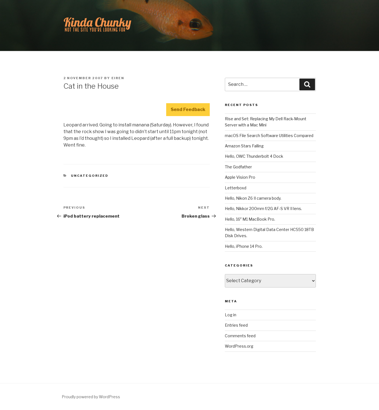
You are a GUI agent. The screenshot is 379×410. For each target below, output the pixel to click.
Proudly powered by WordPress (91, 396)
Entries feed (236, 325)
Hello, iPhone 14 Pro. (244, 246)
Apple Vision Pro (240, 177)
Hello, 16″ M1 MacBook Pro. (250, 219)
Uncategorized (89, 176)
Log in (230, 314)
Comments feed (240, 335)
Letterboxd (235, 187)
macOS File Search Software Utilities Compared (269, 135)
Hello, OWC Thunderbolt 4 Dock (254, 156)
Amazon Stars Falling (244, 145)
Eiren (118, 78)
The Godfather (238, 166)
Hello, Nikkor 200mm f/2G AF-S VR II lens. (263, 208)
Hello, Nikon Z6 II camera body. (253, 198)
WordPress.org (239, 346)
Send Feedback (188, 109)
